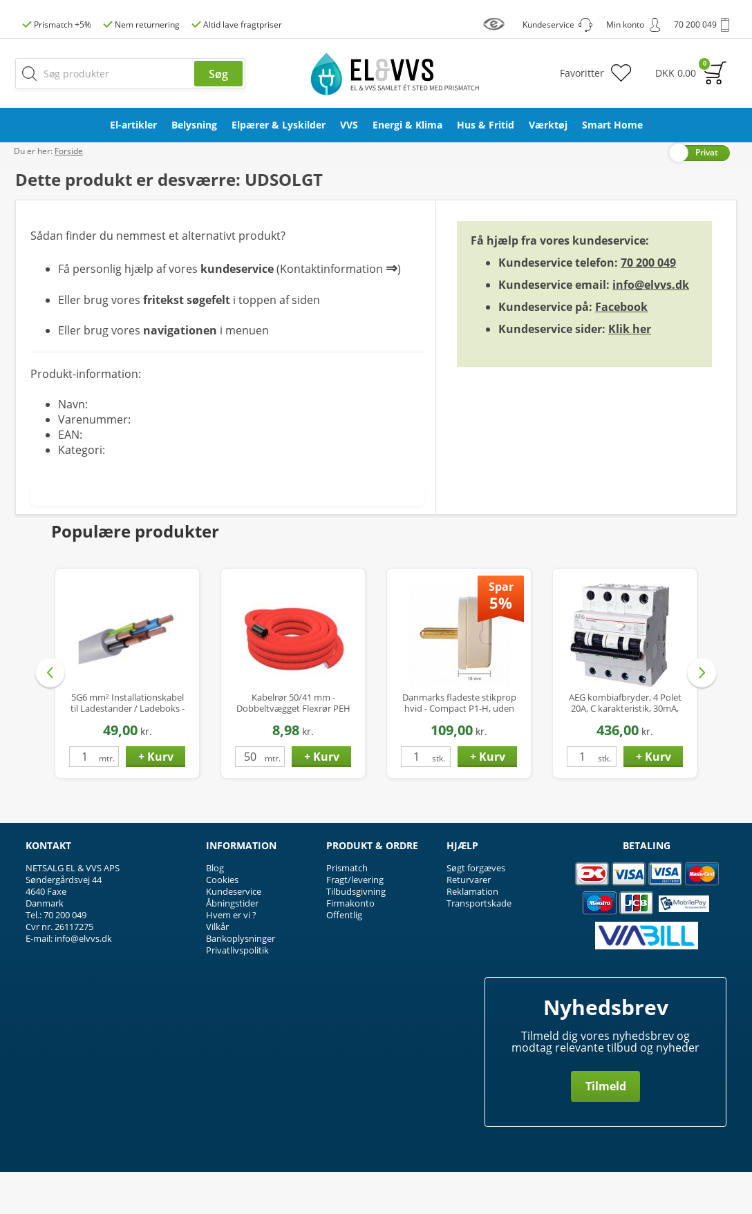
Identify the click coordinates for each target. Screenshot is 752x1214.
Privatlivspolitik (237, 992)
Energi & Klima (407, 124)
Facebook (621, 348)
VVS (349, 124)
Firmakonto (350, 945)
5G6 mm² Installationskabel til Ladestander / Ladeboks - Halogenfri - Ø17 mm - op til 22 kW (127, 744)
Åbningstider (232, 945)
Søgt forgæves (475, 910)
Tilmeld (605, 1128)
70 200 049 (648, 304)
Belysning (194, 124)
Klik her (629, 370)
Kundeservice (233, 933)
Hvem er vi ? (231, 957)
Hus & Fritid (485, 124)
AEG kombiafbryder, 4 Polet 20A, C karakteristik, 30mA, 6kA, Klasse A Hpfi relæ (625, 744)
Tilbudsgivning (356, 933)
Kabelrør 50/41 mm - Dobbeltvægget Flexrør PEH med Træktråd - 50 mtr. (293, 744)
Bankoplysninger (240, 980)
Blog (215, 910)
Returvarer (468, 922)
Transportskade (478, 945)
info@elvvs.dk (650, 326)
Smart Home (612, 124)
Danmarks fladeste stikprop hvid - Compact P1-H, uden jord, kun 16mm (459, 744)
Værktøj (548, 124)
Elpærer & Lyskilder (279, 124)
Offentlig (344, 957)
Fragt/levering (355, 922)
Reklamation (472, 933)
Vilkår (217, 968)
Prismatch (347, 910)
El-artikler (133, 124)
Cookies (222, 922)
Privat (706, 194)
